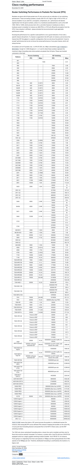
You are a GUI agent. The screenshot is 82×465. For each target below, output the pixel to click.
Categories (19, 462)
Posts (25, 462)
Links (22, 1)
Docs (29, 462)
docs (20, 454)
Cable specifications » (63, 458)
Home (14, 1)
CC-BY (20, 451)
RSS (42, 462)
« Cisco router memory (18, 458)
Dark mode (20, 463)
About (18, 1)
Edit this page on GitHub (19, 450)
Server (14, 463)
